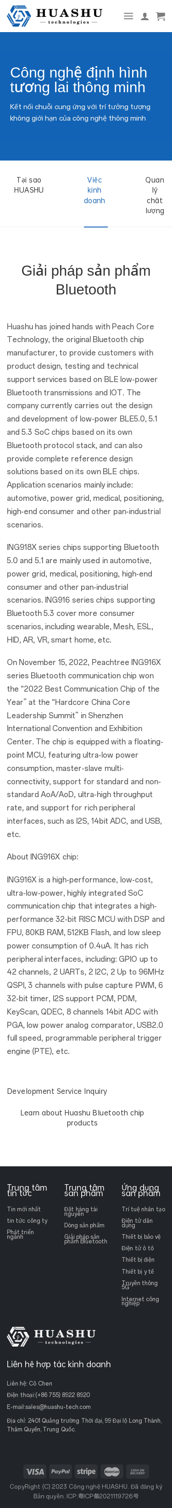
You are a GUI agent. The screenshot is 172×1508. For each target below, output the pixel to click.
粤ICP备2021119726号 (108, 1496)
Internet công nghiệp (140, 1301)
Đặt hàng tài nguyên (81, 1211)
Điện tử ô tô (138, 1248)
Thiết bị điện (138, 1260)
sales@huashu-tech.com (58, 1407)
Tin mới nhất (24, 1209)
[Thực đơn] (128, 16)
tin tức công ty (27, 1221)
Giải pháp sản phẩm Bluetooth (85, 1239)
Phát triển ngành (20, 1234)
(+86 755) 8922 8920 (62, 1395)
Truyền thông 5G (140, 1285)
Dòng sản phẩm (84, 1225)
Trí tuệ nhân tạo (143, 1209)
